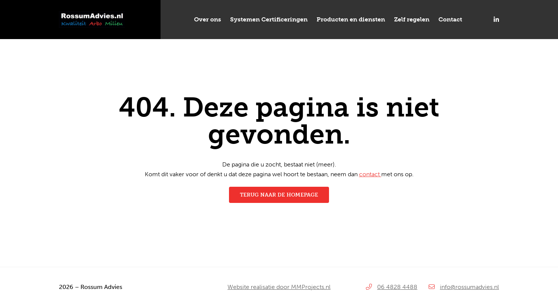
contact (370, 174)
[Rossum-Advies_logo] (92, 14)
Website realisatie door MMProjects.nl (279, 286)
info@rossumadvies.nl (469, 286)
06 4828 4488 (397, 286)
